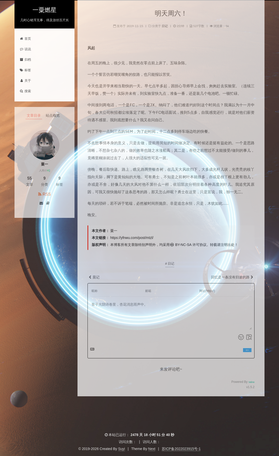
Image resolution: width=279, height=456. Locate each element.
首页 (25, 38)
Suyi (121, 449)
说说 (25, 49)
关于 (25, 80)
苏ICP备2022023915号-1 (181, 449)
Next (152, 449)
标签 (25, 70)
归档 (25, 59)
